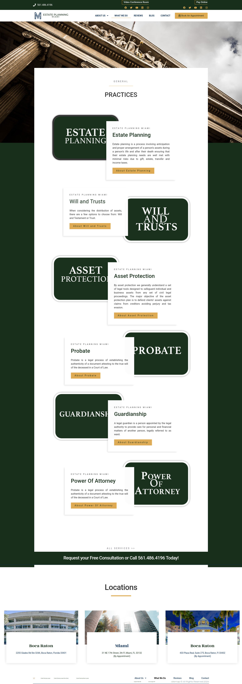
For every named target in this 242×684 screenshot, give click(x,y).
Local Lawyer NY (151, 681)
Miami (56, 17)
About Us (101, 15)
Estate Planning (55, 14)
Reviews (138, 15)
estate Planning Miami (198, 128)
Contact (165, 15)
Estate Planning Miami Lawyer (82, 678)
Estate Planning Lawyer (45, 678)
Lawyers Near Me (137, 681)
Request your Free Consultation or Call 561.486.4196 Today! (121, 558)
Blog (151, 15)
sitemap (175, 681)
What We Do (121, 15)
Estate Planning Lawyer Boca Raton (61, 678)
